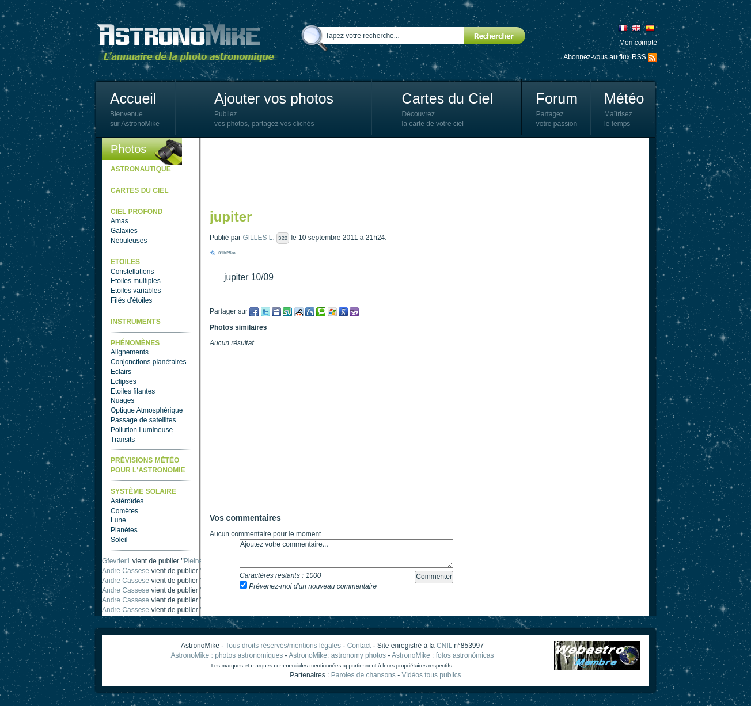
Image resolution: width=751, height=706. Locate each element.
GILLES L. (258, 238)
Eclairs (121, 372)
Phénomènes (135, 343)
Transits (123, 440)
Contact (359, 646)
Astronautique (141, 169)
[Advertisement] (419, 173)
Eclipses (123, 381)
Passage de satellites (143, 420)
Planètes (124, 530)
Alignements (130, 352)
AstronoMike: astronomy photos (337, 655)
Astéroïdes (127, 501)
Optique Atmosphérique (147, 410)
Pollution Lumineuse (142, 430)
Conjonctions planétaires (148, 362)
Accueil (133, 98)
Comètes (124, 511)
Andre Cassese (125, 571)
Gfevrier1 (116, 561)
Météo (624, 98)
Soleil (119, 540)
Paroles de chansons (363, 675)
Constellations (132, 272)
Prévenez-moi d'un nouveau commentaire (308, 586)
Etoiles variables (136, 291)
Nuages (122, 400)
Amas (119, 221)
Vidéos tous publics (431, 675)
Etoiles (125, 262)
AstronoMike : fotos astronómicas (443, 655)
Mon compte (638, 43)
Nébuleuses (129, 240)
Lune (118, 520)
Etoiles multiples (136, 281)
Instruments (136, 322)
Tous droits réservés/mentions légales (283, 646)
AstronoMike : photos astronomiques (227, 655)
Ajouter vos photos (273, 98)
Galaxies (124, 231)
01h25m (227, 252)
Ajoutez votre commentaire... (346, 553)
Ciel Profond (136, 212)
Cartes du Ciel (447, 98)
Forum (557, 98)
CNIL (444, 646)
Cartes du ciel (140, 190)
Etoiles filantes (133, 391)
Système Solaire (143, 491)
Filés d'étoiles (131, 300)
